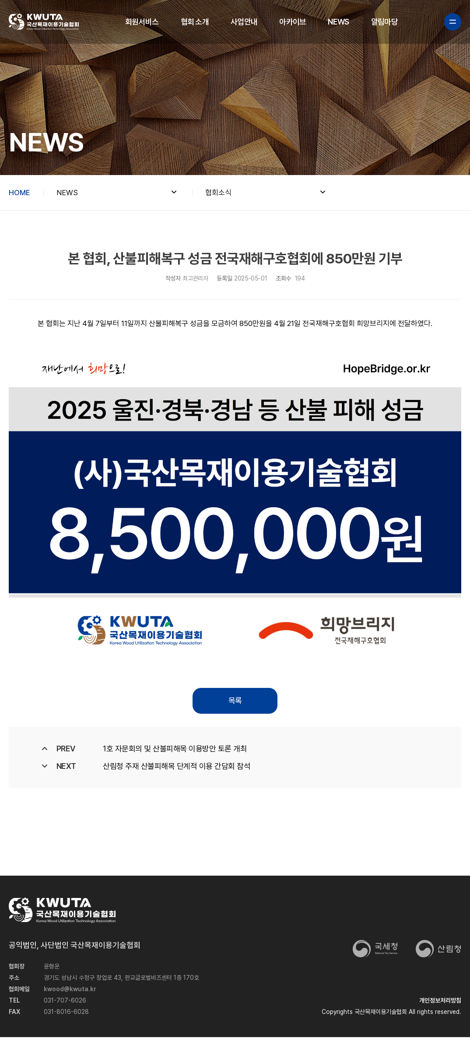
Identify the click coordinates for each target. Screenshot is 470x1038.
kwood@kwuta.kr (70, 989)
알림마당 (384, 21)
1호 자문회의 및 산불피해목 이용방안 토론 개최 (175, 749)
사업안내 (244, 21)
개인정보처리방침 (440, 1001)
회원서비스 (142, 21)
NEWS (338, 21)
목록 (235, 700)
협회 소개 (194, 21)
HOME (19, 192)
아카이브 (292, 21)
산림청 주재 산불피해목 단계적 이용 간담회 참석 (176, 766)
